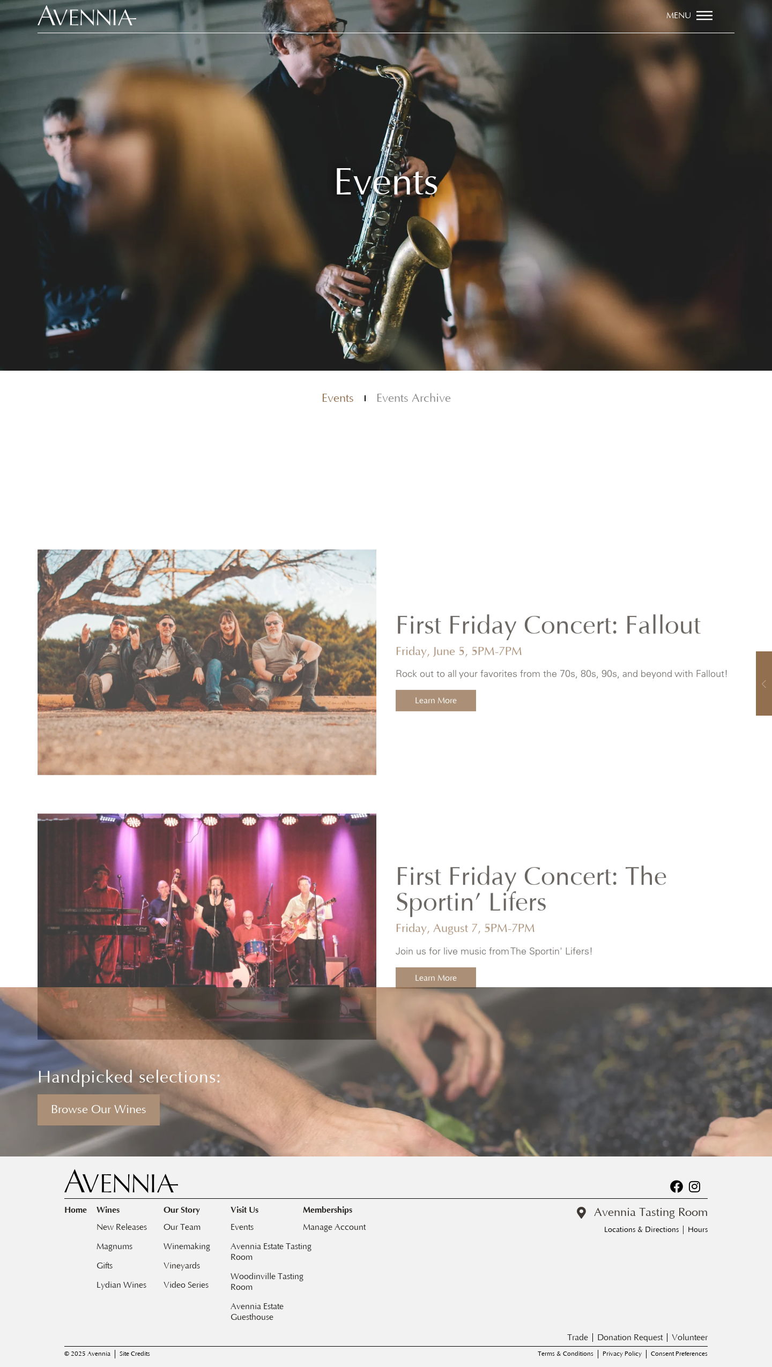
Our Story (184, 1210)
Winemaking (187, 1246)
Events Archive (413, 400)
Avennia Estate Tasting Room (271, 1252)
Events (338, 400)
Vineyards (182, 1266)
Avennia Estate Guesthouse (257, 1312)
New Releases (121, 1227)
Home (75, 1210)
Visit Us (247, 1210)
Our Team (182, 1227)
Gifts (104, 1266)
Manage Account (334, 1227)
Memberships (330, 1210)
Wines (110, 1210)
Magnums (114, 1246)
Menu (678, 15)
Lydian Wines (121, 1285)
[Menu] (704, 15)
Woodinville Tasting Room (267, 1282)
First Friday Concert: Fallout (548, 859)
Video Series (186, 1285)
